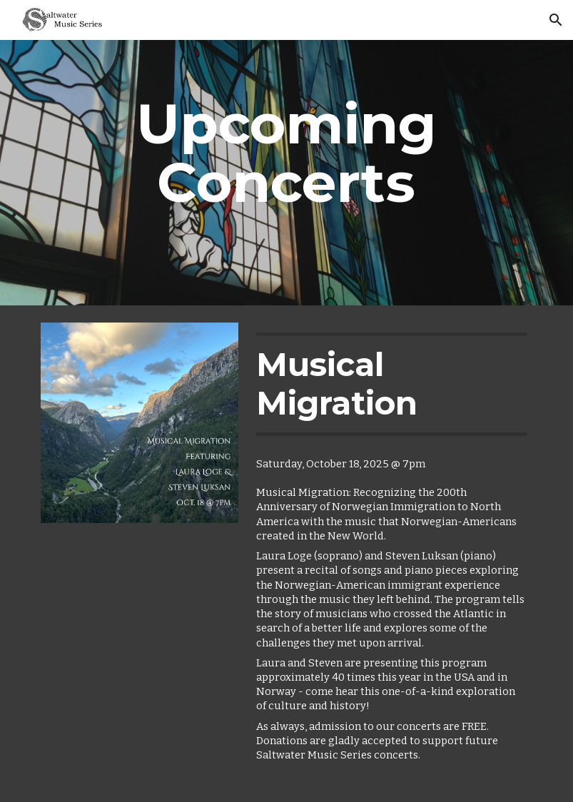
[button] (556, 20)
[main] (287, 172)
